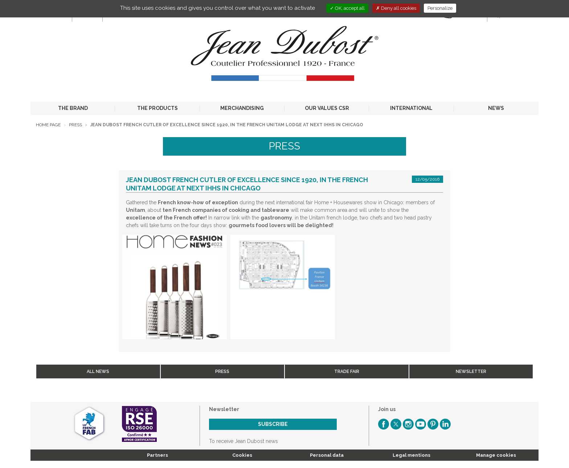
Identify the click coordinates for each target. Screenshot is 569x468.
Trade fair (346, 371)
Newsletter (471, 371)
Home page (48, 124)
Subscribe (273, 424)
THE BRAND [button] (73, 108)
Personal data (327, 455)
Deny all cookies (396, 8)
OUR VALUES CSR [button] (327, 108)
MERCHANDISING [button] (242, 108)
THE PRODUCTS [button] (157, 108)
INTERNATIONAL (411, 108)
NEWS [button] (496, 108)
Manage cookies (496, 455)
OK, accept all (347, 8)
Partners (157, 455)
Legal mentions (411, 455)
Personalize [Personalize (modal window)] (440, 8)
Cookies (242, 455)
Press (75, 124)
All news (98, 371)
